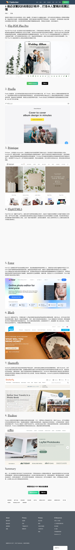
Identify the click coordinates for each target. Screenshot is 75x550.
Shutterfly (13, 363)
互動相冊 (29, 500)
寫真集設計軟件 (16, 502)
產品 (40, 2)
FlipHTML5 (15, 209)
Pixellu (12, 89)
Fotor (11, 263)
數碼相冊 (10, 500)
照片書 (64, 500)
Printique (13, 148)
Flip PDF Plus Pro (18, 26)
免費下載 (65, 2)
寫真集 (9, 502)
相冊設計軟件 (42, 17)
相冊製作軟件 (57, 500)
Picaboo (12, 415)
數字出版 (16, 500)
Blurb (11, 312)
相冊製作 (50, 500)
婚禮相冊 (25, 502)
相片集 (35, 500)
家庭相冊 (23, 500)
